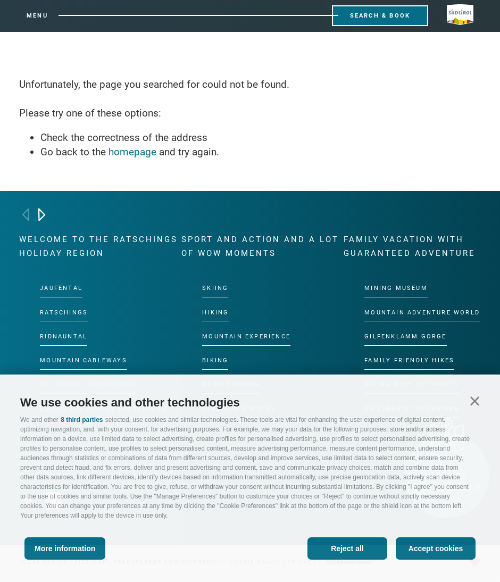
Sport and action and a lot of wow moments (260, 246)
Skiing (215, 288)
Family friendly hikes (409, 360)
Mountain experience (246, 336)
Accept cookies (436, 548)
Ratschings (64, 312)
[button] (475, 401)
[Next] (41, 214)
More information (65, 548)
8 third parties (82, 419)
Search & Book (380, 15)
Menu (37, 15)
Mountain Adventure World (422, 312)
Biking (215, 360)
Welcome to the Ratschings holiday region (98, 246)
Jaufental (61, 288)
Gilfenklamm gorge (405, 336)
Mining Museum (396, 288)
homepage (132, 152)
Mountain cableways (83, 360)
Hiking (215, 312)
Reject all (347, 548)
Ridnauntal (63, 336)
